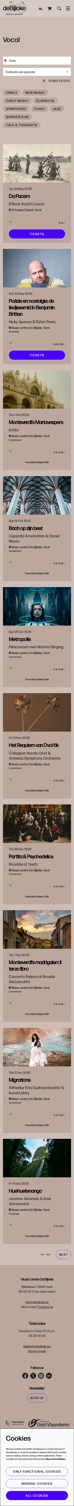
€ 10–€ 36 (59, 688)
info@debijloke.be (37, 1343)
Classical (45, 101)
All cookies (37, 1495)
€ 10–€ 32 (59, 1151)
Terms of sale (37, 1392)
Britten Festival (44, 340)
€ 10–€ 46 (59, 462)
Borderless (17, 117)
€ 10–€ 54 (59, 803)
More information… (56, 1458)
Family (12, 92)
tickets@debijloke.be (37, 1387)
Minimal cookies (37, 1483)
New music (35, 92)
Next (63, 1295)
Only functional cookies (37, 1471)
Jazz (56, 109)
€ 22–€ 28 (59, 349)
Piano (39, 109)
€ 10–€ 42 (59, 577)
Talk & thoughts (21, 125)
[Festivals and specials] (37, 72)
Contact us (45, 1348)
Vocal (31, 214)
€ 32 (62, 224)
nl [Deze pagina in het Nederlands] (41, 8)
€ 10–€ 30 (59, 914)
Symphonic (16, 109)
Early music (17, 101)
